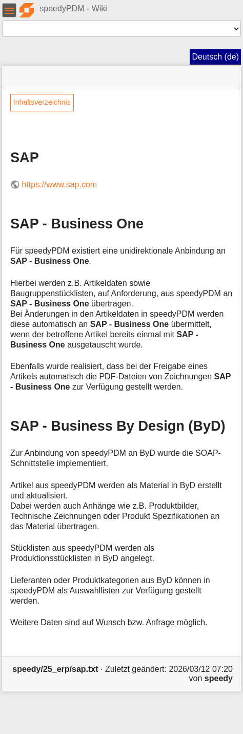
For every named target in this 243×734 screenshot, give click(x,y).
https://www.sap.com (59, 184)
